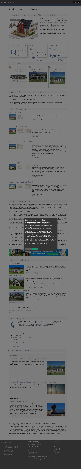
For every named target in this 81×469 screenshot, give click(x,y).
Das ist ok (35, 249)
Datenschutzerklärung (30, 244)
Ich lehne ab (28, 249)
